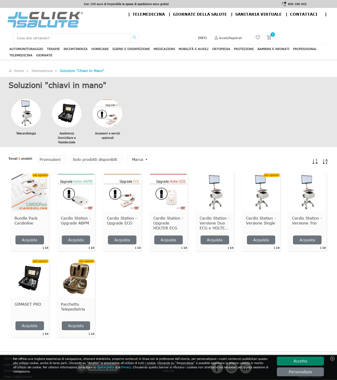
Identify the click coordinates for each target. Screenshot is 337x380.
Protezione (244, 49)
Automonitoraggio (26, 49)
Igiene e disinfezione (131, 49)
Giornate (44, 55)
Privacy (126, 367)
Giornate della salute (200, 14)
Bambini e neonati (273, 49)
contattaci (304, 14)
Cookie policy (105, 367)
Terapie (53, 49)
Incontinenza (75, 49)
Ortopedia (221, 49)
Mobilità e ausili (193, 49)
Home (16, 70)
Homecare (100, 49)
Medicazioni (164, 49)
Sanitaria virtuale (258, 14)
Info (202, 38)
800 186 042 (297, 4)
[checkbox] (63, 159)
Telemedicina (148, 14)
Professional (305, 49)
